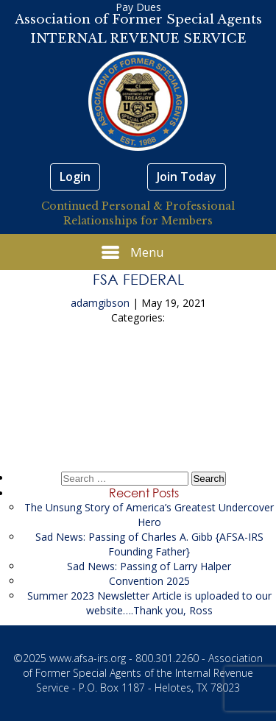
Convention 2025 (149, 581)
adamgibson (100, 303)
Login (75, 176)
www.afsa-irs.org (87, 658)
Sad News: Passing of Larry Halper (149, 566)
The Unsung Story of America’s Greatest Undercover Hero (149, 514)
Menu (133, 252)
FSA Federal (138, 279)
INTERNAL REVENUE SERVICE (138, 38)
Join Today (186, 176)
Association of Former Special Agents (138, 19)
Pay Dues (138, 7)
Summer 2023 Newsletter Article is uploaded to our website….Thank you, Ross (149, 603)
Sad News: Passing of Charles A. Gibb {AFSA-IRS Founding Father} (149, 544)
